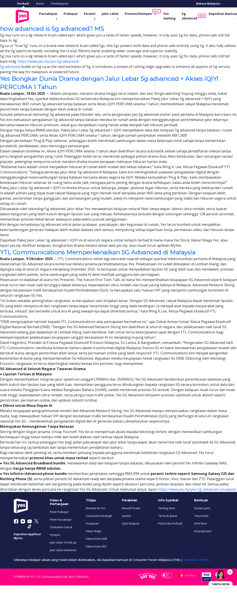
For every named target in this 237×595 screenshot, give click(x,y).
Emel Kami (200, 523)
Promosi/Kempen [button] (142, 12)
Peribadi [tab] (23, 3)
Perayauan (92, 523)
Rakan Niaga (93, 531)
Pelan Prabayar (59, 511)
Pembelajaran (59, 3)
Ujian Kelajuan (130, 523)
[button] (208, 4)
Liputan (126, 515)
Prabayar (73, 13)
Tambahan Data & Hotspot (61, 530)
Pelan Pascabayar (61, 519)
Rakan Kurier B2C (96, 546)
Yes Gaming (172, 15)
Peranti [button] (92, 13)
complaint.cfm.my (196, 559)
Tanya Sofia (201, 515)
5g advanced (193, 15)
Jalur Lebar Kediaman (63, 550)
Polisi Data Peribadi (170, 523)
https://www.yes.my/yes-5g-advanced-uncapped (197, 489)
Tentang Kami (166, 508)
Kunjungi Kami (202, 531)
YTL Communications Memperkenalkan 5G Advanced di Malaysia (107, 251)
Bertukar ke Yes (95, 508)
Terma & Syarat (167, 515)
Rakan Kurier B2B (96, 538)
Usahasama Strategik (99, 515)
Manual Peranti (131, 508)
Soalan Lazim (202, 508)
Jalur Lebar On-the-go (63, 542)
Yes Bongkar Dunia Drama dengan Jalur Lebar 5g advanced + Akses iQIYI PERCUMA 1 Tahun (111, 82)
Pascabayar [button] (50, 13)
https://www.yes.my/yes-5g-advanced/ (48, 61)
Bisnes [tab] (40, 3)
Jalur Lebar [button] (112, 13)
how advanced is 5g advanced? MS (57, 28)
